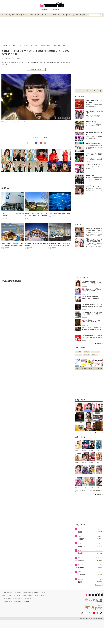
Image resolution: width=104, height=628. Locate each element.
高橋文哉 (86, 355)
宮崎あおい (94, 355)
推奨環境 (25, 593)
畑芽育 (80, 582)
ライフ (37, 15)
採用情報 (30, 593)
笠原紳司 (81, 567)
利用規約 (19, 593)
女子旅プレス (84, 15)
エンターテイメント (22, 15)
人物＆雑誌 (75, 15)
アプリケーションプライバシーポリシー (11, 595)
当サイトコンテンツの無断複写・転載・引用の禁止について (16, 598)
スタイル (11, 15)
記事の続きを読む (36, 69)
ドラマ (68, 15)
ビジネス (43, 15)
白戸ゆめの (81, 574)
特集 (54, 15)
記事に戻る (36, 137)
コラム (31, 15)
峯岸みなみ (86, 352)
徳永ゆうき (81, 546)
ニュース (4, 15)
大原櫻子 (78, 352)
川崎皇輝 (81, 539)
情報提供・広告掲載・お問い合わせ (31, 595)
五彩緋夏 (81, 560)
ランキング (61, 15)
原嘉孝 (80, 532)
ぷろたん (78, 355)
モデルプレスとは (11, 593)
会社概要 (3, 593)
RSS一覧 (43, 595)
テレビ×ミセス (95, 352)
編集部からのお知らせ (39, 593)
